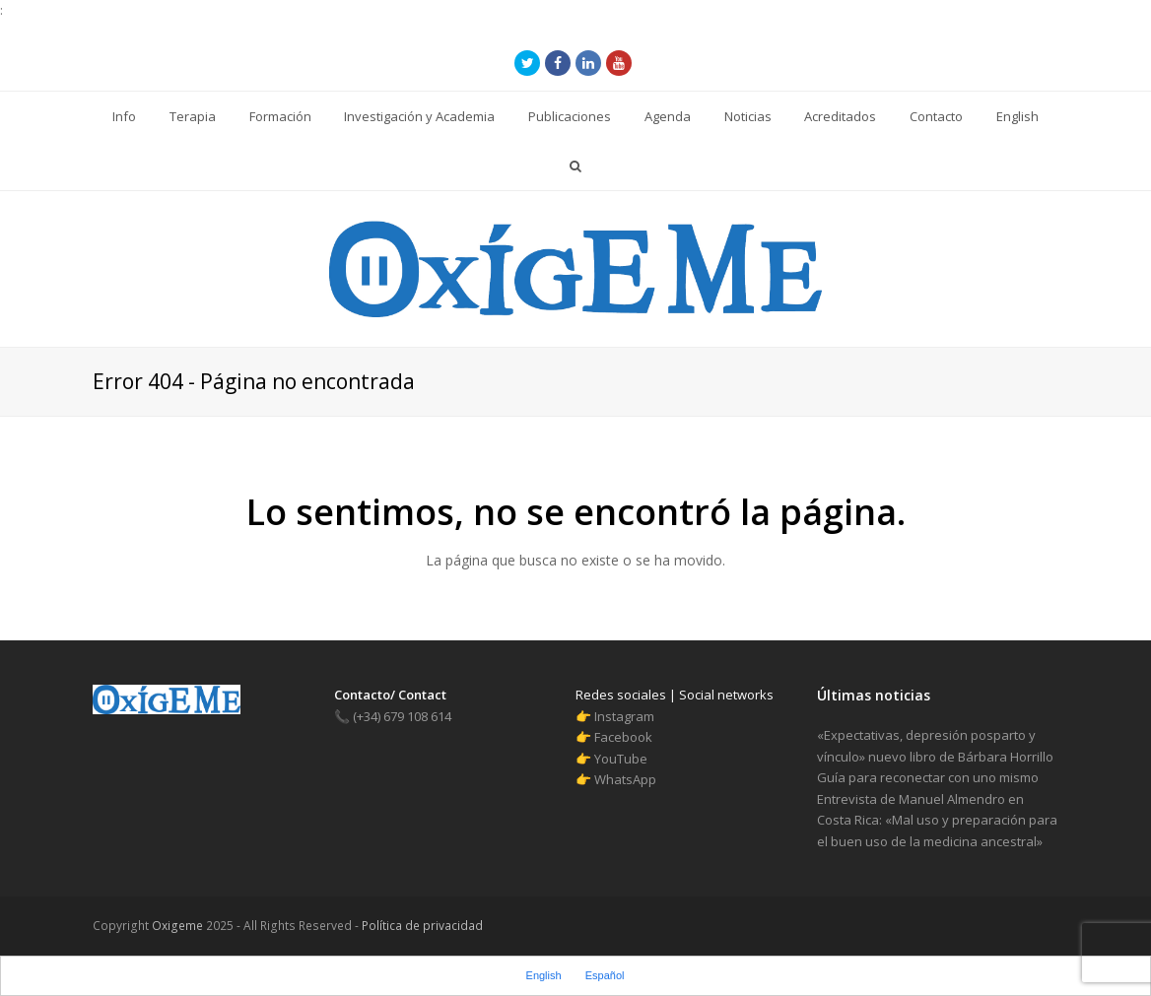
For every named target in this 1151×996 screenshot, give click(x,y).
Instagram (624, 716)
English (544, 975)
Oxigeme (177, 925)
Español (605, 975)
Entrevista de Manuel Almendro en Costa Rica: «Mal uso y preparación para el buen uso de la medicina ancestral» (937, 820)
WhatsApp (625, 779)
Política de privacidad (421, 925)
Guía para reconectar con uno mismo (928, 777)
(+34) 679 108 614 (392, 716)
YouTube (620, 758)
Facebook (623, 737)
